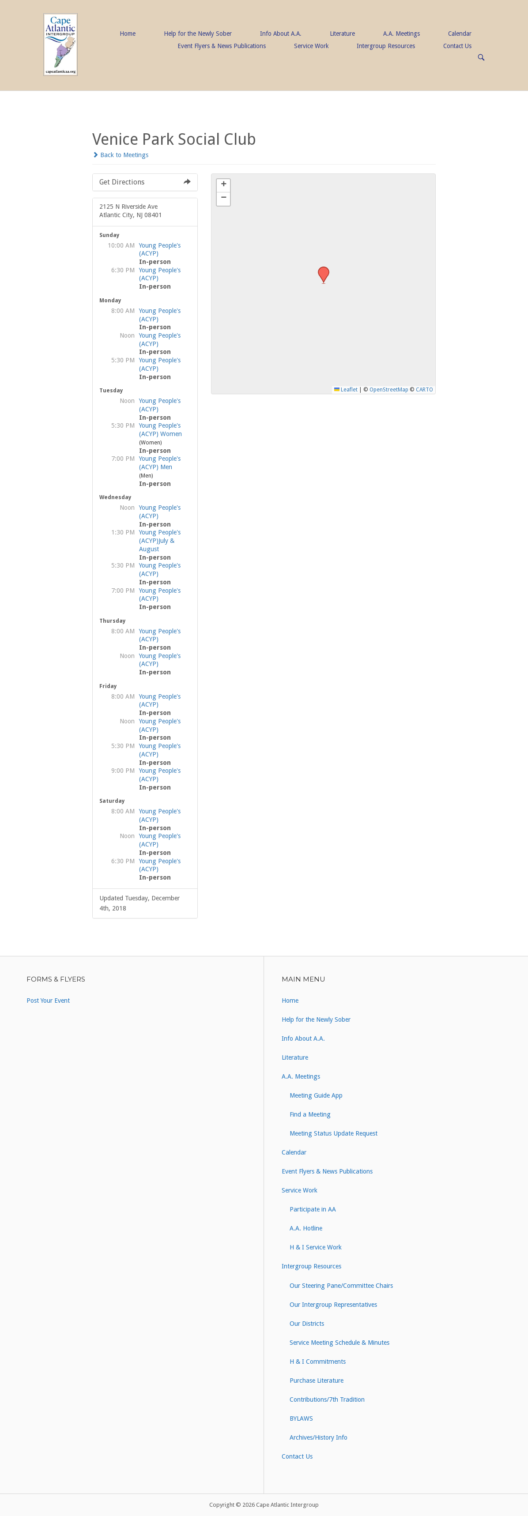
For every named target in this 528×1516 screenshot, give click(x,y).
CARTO (424, 390)
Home (128, 33)
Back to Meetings (120, 154)
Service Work (311, 45)
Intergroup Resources (386, 45)
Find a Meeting (310, 1114)
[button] (320, 269)
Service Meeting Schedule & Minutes (339, 1342)
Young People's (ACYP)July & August (160, 540)
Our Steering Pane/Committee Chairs (341, 1285)
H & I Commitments (318, 1361)
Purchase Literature (316, 1380)
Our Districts (307, 1323)
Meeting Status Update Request (333, 1133)
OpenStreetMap (389, 390)
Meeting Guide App (316, 1095)
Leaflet (346, 390)
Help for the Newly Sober (198, 33)
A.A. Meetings (401, 33)
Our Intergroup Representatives (333, 1304)
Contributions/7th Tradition (327, 1399)
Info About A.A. (281, 33)
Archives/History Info (318, 1437)
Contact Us (457, 45)
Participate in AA (313, 1209)
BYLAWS (301, 1418)
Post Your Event (48, 1000)
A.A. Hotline (306, 1228)
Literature (342, 33)
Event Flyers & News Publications (221, 45)
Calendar (459, 33)
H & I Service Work (316, 1247)
